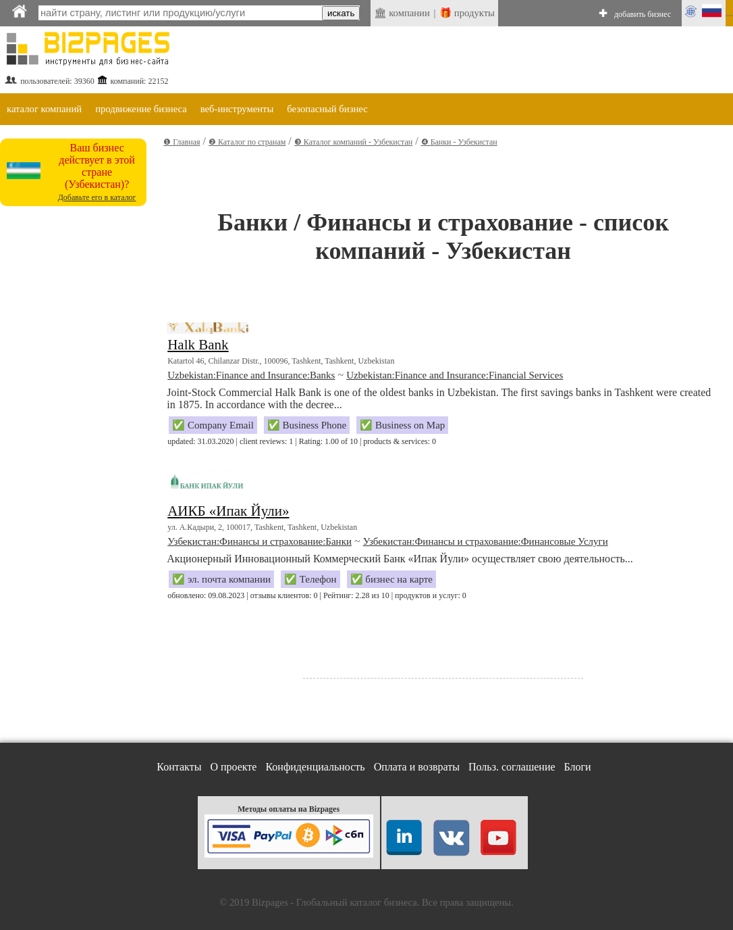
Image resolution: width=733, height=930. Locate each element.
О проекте (233, 767)
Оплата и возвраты (417, 767)
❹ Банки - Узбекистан (459, 142)
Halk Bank (197, 345)
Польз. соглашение (511, 767)
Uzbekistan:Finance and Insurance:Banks (251, 375)
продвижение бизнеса (141, 108)
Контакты (179, 767)
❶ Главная (181, 142)
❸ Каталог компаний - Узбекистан (353, 142)
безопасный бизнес (327, 108)
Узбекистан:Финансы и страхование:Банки (259, 541)
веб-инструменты (237, 108)
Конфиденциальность (314, 767)
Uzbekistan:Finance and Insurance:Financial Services (454, 375)
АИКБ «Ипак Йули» (228, 511)
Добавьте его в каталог (97, 197)
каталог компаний (44, 108)
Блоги (577, 767)
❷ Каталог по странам (247, 142)
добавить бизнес (642, 14)
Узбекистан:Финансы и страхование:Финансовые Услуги (485, 541)
